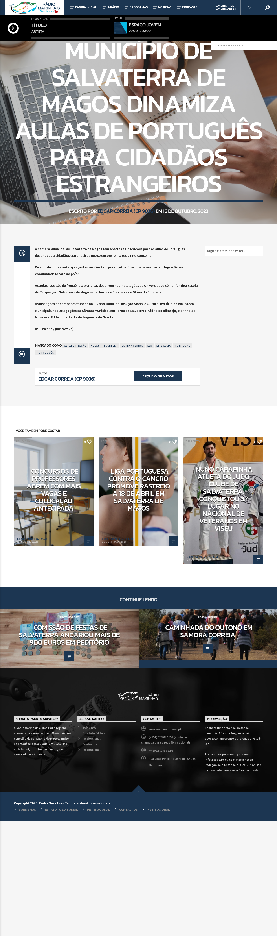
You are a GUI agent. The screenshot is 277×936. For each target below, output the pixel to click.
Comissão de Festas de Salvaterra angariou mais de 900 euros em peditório (69, 750)
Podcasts (189, 7)
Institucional (92, 854)
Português (45, 468)
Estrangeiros (132, 461)
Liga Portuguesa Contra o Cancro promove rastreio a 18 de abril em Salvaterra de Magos (138, 605)
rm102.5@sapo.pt (161, 866)
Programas (138, 7)
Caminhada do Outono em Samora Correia (208, 747)
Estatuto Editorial (95, 848)
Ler (149, 461)
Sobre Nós (89, 843)
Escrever (111, 461)
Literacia (163, 461)
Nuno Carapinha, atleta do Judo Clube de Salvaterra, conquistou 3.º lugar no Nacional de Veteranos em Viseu (224, 614)
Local (147, 101)
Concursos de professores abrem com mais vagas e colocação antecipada (54, 605)
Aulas (95, 461)
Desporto (193, 557)
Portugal (182, 461)
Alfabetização (75, 461)
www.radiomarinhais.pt (165, 844)
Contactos (90, 859)
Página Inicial (86, 7)
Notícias (164, 7)
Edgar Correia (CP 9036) (126, 282)
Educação (132, 101)
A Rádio (113, 7)
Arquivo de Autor (158, 491)
